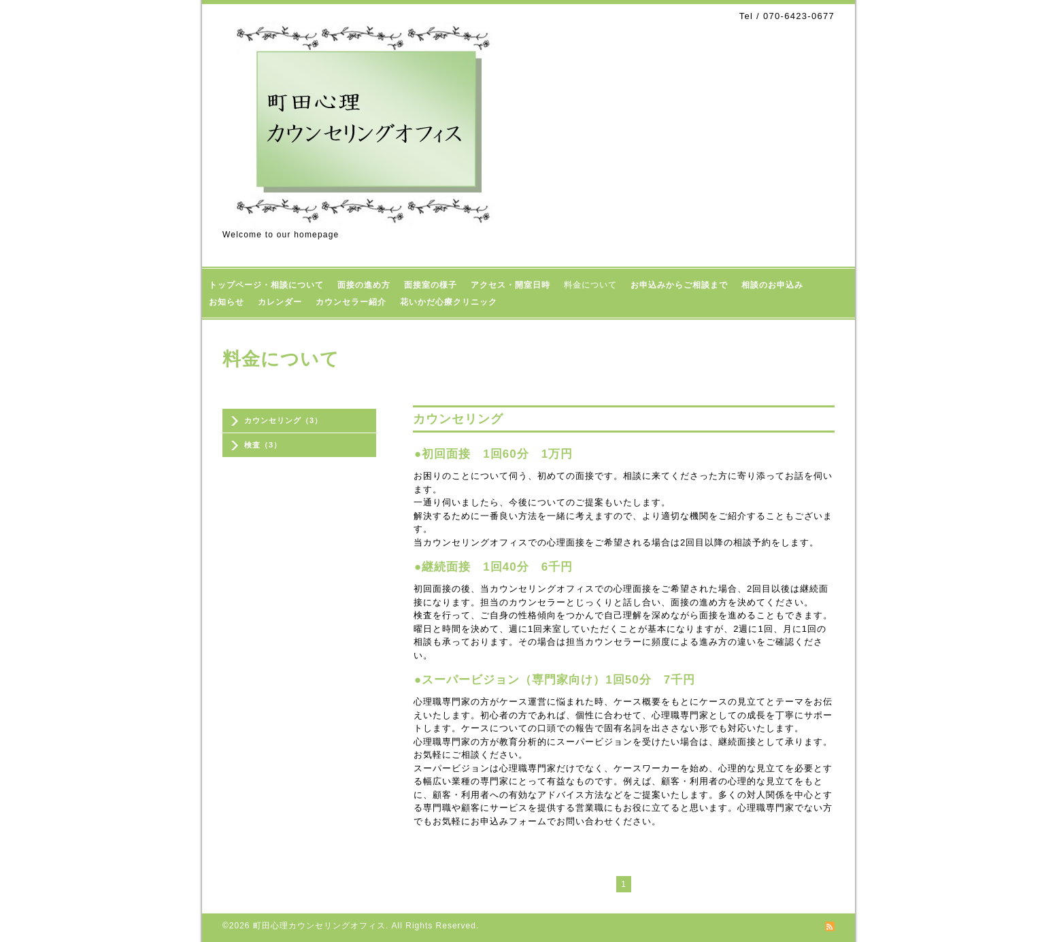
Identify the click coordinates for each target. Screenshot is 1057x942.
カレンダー (280, 302)
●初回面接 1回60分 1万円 (493, 454)
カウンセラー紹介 (351, 302)
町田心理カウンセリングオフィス (319, 925)
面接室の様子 (430, 285)
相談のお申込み (772, 285)
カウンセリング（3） (283, 420)
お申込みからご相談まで (679, 285)
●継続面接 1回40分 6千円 (493, 566)
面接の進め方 (363, 285)
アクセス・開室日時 (510, 285)
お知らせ (226, 302)
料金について (590, 285)
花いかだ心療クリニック (448, 302)
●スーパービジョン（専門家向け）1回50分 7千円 (554, 679)
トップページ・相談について (266, 285)
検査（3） (263, 445)
